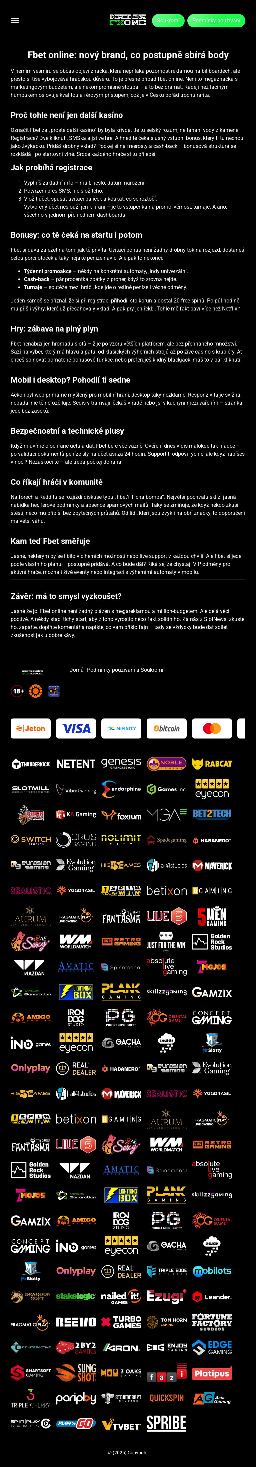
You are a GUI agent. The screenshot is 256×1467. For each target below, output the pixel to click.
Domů (76, 670)
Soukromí (168, 20)
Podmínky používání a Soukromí (125, 670)
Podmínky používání (216, 20)
